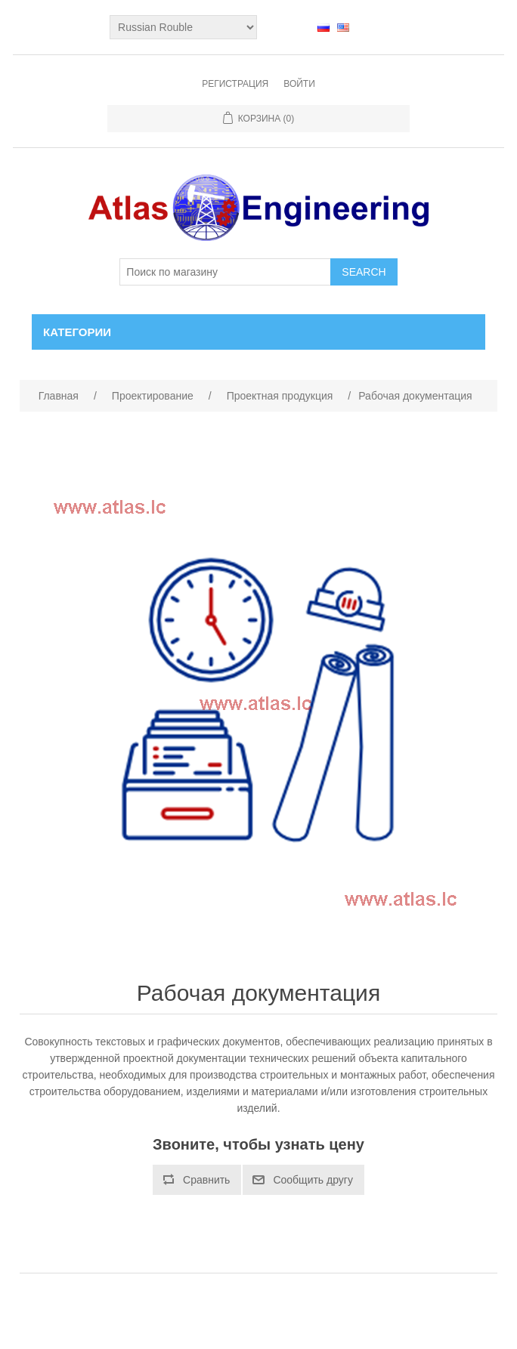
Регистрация (235, 84)
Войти (299, 84)
